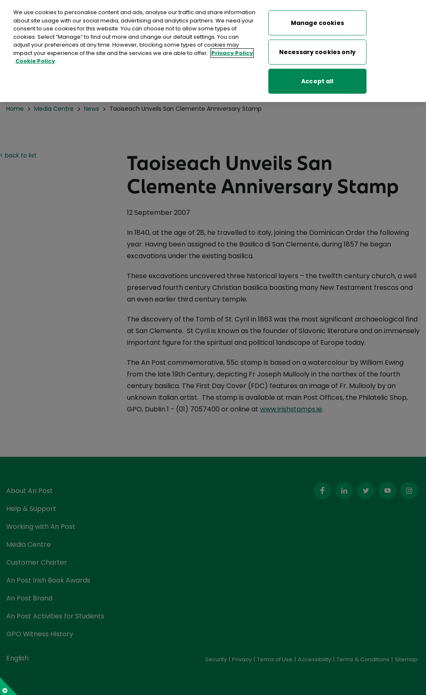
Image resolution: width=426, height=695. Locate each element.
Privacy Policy (232, 51)
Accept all (317, 79)
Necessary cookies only (317, 49)
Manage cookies (317, 20)
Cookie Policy (35, 59)
